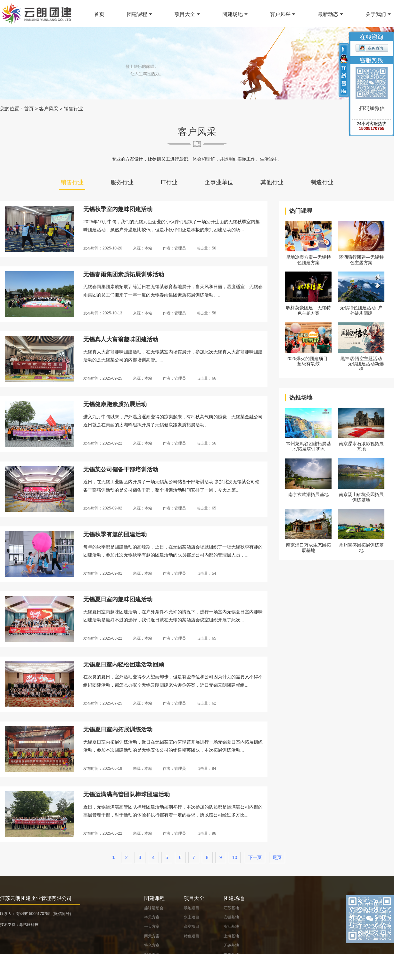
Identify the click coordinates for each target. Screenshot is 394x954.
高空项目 (191, 926)
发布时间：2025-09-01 (102, 573)
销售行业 (73, 108)
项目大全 (185, 14)
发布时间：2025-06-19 (102, 768)
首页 (99, 14)
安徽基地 (231, 917)
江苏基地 (231, 908)
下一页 (255, 857)
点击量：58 (206, 313)
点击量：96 (206, 833)
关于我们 (375, 14)
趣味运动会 (153, 908)
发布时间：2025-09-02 (102, 508)
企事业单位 (218, 182)
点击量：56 (206, 248)
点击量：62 (206, 703)
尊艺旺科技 (28, 924)
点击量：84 (206, 768)
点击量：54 (206, 573)
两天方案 (152, 936)
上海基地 (231, 936)
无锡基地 (231, 945)
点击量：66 (206, 378)
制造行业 (321, 182)
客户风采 (280, 14)
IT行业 (169, 182)
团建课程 (137, 14)
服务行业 (122, 182)
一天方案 (152, 926)
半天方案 (152, 917)
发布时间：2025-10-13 (102, 313)
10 (234, 857)
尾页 (277, 857)
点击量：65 (206, 508)
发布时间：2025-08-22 (102, 638)
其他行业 (271, 182)
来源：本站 (142, 248)
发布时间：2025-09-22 (102, 443)
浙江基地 (231, 926)
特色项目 (191, 936)
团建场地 (232, 14)
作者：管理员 (174, 248)
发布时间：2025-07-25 (102, 703)
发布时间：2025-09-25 (102, 378)
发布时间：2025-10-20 (102, 248)
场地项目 (191, 908)
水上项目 (191, 917)
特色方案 (152, 945)
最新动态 (328, 14)
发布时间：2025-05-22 (102, 833)
